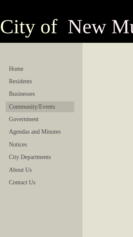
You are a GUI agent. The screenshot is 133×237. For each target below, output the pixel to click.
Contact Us (22, 182)
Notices (18, 144)
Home (16, 69)
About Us (20, 170)
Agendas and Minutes (35, 131)
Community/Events (32, 106)
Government (24, 119)
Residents (20, 81)
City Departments (30, 157)
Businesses (22, 94)
